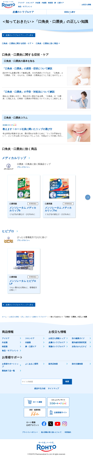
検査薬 (4, 346)
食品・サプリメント (10, 351)
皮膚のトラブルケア (23, 12)
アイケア (5, 338)
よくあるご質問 (31, 364)
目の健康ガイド (78, 338)
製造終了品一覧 (8, 371)
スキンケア (29, 338)
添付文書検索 (77, 364)
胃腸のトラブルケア (57, 346)
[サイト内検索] (42, 381)
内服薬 (28, 342)
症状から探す (69, 12)
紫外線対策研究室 (79, 342)
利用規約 (68, 432)
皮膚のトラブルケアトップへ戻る (19, 35)
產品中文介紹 (39, 388)
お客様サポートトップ (10, 365)
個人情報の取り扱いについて (51, 432)
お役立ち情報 (14, 317)
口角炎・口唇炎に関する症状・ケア (16, 43)
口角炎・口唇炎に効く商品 (47, 43)
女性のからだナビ (79, 346)
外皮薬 (4, 342)
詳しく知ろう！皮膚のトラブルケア (34, 317)
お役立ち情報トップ (57, 338)
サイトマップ (53, 388)
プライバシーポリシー (30, 432)
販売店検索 (53, 364)
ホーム (4, 317)
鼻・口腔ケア (30, 346)
